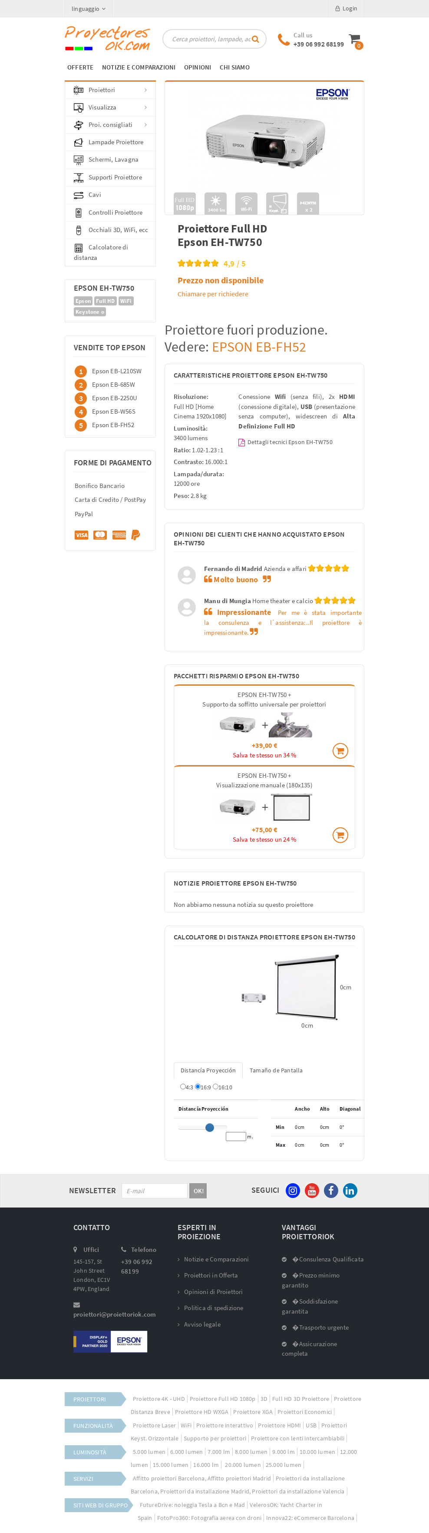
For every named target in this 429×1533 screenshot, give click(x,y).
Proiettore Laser (154, 1425)
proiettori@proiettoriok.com (114, 1314)
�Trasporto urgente (315, 1327)
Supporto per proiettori (215, 1438)
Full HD (105, 301)
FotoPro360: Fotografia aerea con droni (209, 1518)
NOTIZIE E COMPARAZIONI (138, 67)
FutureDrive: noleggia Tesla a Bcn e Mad (192, 1505)
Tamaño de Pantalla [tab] (276, 1070)
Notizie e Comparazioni (213, 1259)
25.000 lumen (283, 1465)
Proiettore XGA (253, 1412)
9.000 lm (283, 1452)
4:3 (187, 1087)
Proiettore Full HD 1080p (223, 1399)
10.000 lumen (317, 1452)
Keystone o (90, 311)
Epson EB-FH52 (113, 425)
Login (346, 8)
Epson (83, 301)
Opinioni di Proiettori (210, 1291)
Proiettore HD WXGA (202, 1412)
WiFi (126, 301)
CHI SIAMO (235, 67)
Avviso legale (199, 1324)
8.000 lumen (251, 1452)
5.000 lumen (149, 1452)
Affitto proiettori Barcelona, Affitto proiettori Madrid (202, 1478)
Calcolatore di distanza (101, 252)
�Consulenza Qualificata (323, 1259)
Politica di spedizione (211, 1308)
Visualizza (110, 108)
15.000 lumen (170, 1465)
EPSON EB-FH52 (257, 346)
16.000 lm (206, 1465)
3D (264, 1399)
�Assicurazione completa (309, 1349)
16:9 (203, 1087)
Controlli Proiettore (108, 213)
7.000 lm (219, 1452)
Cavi (87, 195)
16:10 (222, 1087)
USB (311, 1425)
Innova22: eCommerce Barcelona (310, 1518)
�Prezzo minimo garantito (311, 1280)
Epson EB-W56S (113, 411)
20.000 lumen (242, 1465)
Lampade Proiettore (109, 142)
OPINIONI (197, 67)
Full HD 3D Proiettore (300, 1399)
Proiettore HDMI (279, 1425)
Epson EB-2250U (114, 398)
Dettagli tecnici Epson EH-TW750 (285, 442)
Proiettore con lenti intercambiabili (297, 1438)
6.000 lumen (186, 1452)
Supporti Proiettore (108, 177)
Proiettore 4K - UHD (159, 1399)
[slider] (209, 1127)
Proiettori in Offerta (208, 1275)
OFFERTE (80, 67)
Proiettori (110, 90)
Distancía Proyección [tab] (208, 1070)
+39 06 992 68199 (319, 44)
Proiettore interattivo (224, 1425)
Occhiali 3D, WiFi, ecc (111, 230)
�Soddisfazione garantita (310, 1306)
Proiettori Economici (304, 1412)
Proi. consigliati (110, 125)
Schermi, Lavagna (106, 160)
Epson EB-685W (113, 384)
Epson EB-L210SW (117, 371)
